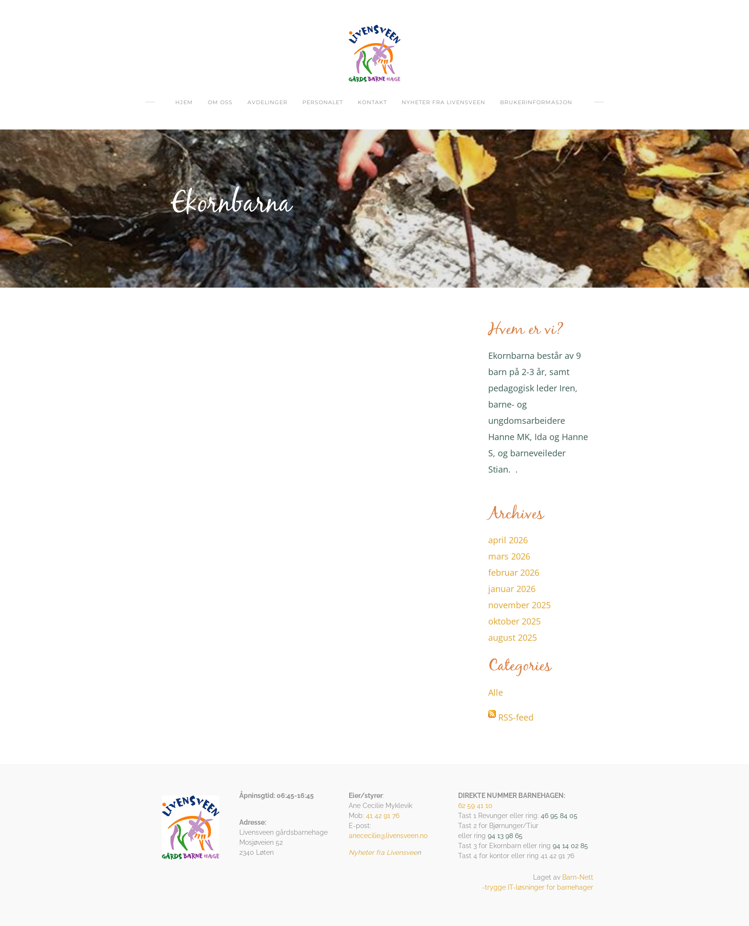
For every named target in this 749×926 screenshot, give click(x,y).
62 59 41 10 (475, 805)
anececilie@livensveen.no (388, 836)
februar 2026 (513, 572)
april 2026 (508, 540)
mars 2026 (509, 556)
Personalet (322, 102)
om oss (220, 102)
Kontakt (372, 102)
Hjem (184, 102)
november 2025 (519, 605)
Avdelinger (267, 102)
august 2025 (512, 637)
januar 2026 (511, 588)
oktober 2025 (514, 621)
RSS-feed (516, 717)
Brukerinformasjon (536, 102)
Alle (495, 692)
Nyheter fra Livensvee (383, 852)
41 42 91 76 (382, 815)
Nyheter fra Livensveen (443, 102)
